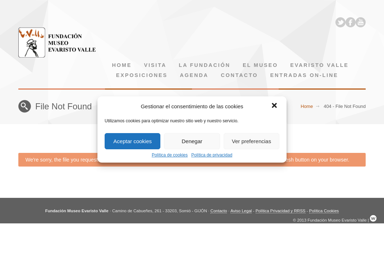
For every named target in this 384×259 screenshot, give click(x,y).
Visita (155, 65)
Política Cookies (324, 211)
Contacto (239, 75)
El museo (260, 65)
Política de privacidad (211, 155)
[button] (275, 106)
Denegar (192, 141)
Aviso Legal (241, 211)
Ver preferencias (251, 141)
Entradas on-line (304, 75)
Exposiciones (142, 75)
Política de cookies (170, 155)
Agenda (194, 75)
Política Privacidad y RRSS (281, 211)
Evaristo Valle (319, 65)
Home (122, 65)
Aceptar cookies (132, 141)
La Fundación (204, 65)
